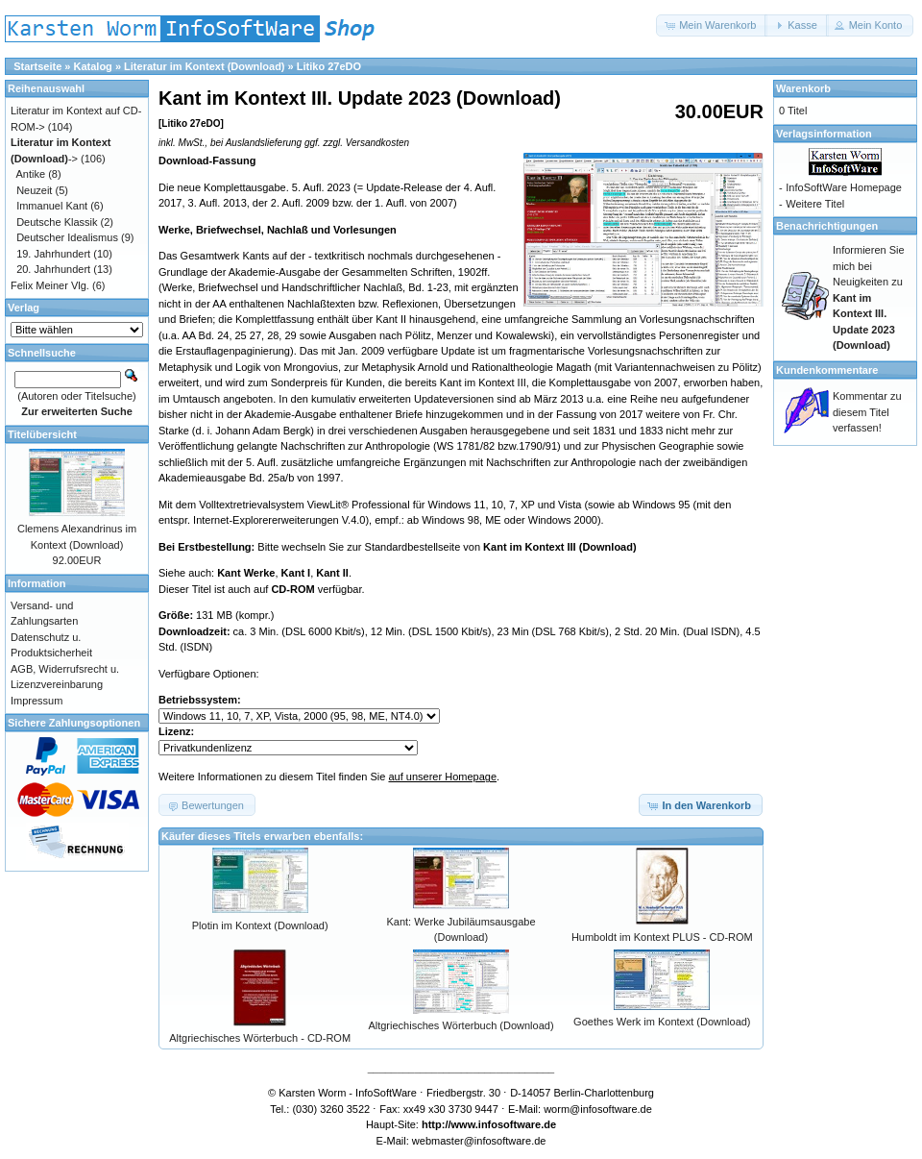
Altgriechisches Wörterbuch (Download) (460, 1025)
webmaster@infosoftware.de (479, 1141)
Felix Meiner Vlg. (50, 285)
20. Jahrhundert (53, 269)
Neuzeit (34, 190)
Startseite (37, 66)
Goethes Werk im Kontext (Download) (661, 1021)
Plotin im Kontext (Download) (260, 925)
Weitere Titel (815, 204)
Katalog (93, 66)
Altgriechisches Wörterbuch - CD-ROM (260, 1038)
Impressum (36, 700)
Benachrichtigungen (827, 226)
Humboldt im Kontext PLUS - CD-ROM (662, 937)
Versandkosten (377, 142)
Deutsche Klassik (56, 222)
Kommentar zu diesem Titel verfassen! (867, 411)
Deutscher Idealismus (67, 237)
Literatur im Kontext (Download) (204, 66)
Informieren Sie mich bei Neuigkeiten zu (869, 297)
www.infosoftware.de (504, 1124)
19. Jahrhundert (53, 253)
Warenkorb (803, 88)
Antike (31, 174)
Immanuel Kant (51, 205)
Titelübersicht (42, 434)
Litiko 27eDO (329, 66)
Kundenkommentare (827, 370)
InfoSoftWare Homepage (844, 187)
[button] (711, 25)
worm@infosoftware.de (598, 1109)
